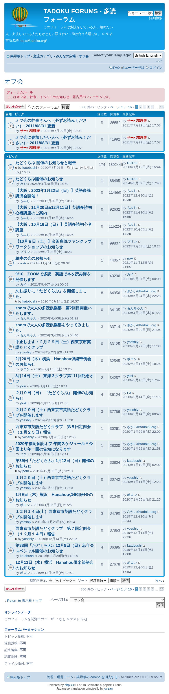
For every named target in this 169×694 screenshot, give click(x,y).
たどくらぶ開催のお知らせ (39, 178)
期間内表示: (53, 580)
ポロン (25, 369)
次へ (158, 581)
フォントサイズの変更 (159, 61)
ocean (108, 688)
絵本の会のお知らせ (33, 258)
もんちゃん (28, 318)
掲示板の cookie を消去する (97, 677)
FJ (129, 393)
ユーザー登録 (134, 67)
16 (161, 107)
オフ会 (84, 56)
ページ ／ (121, 107)
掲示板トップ (20, 56)
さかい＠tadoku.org (141, 291)
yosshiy (25, 352)
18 (91, 167)
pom (25, 471)
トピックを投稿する (15, 106)
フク (23, 454)
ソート (92, 580)
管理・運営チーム (60, 677)
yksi (23, 386)
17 (86, 167)
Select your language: (111, 55)
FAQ (116, 67)
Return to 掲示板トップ (24, 600)
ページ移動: (59, 599)
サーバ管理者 (30, 131)
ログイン (155, 67)
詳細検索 (155, 18)
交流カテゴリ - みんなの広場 (54, 56)
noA (23, 263)
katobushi (29, 167)
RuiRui (132, 163)
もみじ (25, 201)
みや (23, 184)
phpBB (69, 685)
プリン (25, 252)
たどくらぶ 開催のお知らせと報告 (45, 162)
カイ (23, 284)
